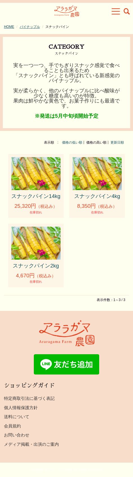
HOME (9, 27)
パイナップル (30, 27)
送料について (16, 416)
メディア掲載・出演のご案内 (31, 444)
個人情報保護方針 (21, 407)
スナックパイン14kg (35, 196)
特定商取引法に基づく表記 (29, 398)
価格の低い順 (72, 142)
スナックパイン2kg (36, 266)
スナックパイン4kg (97, 196)
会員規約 (12, 425)
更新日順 (117, 142)
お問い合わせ (16, 435)
